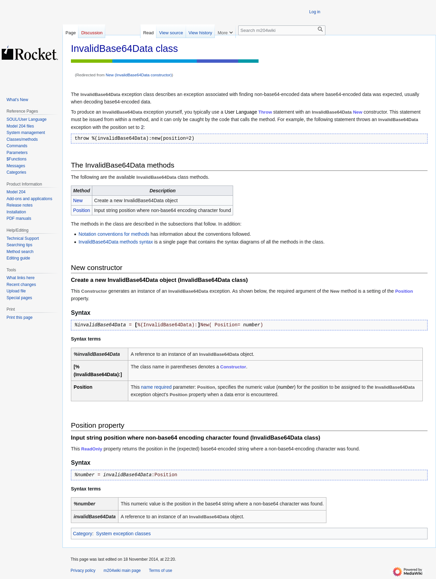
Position (81, 210)
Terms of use (160, 570)
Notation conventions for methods (113, 234)
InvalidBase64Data (188, 291)
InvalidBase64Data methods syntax (115, 242)
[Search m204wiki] (281, 30)
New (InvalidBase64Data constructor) (139, 75)
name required (156, 387)
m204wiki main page (121, 570)
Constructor (233, 366)
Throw (265, 112)
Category (82, 533)
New (357, 112)
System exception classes (123, 533)
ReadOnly (91, 448)
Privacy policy (83, 570)
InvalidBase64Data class (213, 280)
